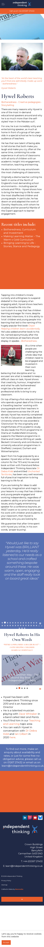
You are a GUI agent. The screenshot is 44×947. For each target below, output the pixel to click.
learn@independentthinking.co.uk (24, 866)
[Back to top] (22, 899)
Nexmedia (19, 889)
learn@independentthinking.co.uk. (23, 765)
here (12, 737)
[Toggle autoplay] (40, 623)
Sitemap (4, 885)
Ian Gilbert (21, 734)
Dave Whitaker (28, 713)
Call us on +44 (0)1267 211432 (22, 11)
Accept (6, 942)
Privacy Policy (6, 880)
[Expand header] (3, 4)
